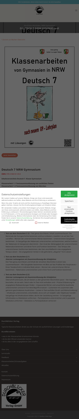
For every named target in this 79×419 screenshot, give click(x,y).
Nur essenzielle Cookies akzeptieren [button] (69, 210)
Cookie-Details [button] (69, 225)
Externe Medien (42, 223)
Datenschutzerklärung (24, 218)
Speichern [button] (69, 201)
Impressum (69, 228)
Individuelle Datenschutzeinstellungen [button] (70, 220)
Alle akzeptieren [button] (69, 194)
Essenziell (14, 223)
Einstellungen (10, 220)
